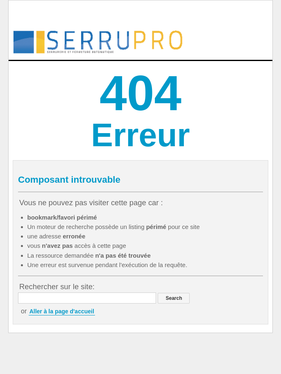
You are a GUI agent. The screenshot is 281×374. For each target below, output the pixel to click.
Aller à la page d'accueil (61, 311)
